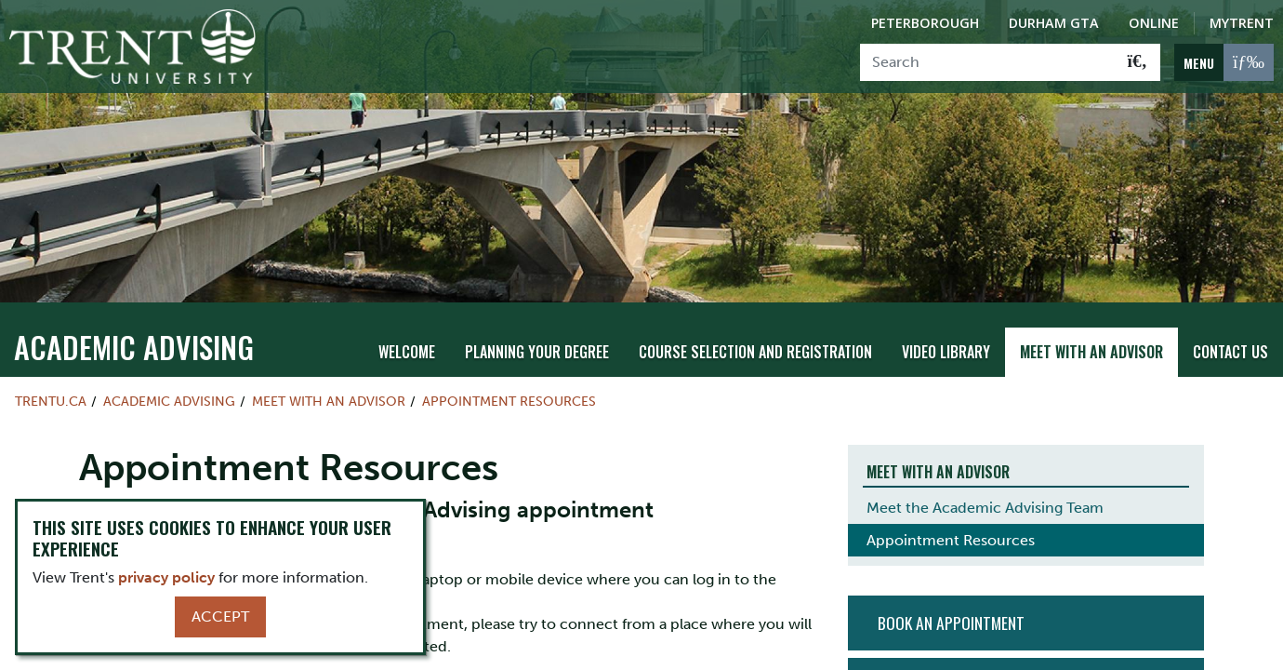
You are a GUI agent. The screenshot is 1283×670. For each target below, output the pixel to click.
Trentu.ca (50, 390)
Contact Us (1230, 341)
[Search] (988, 62)
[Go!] (1137, 62)
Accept (220, 616)
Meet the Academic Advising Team (985, 498)
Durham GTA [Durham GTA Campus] (1054, 23)
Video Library (946, 341)
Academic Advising (134, 336)
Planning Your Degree (537, 341)
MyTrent (1242, 23)
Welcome (406, 341)
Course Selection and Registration (755, 341)
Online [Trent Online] (1154, 23)
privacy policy (166, 577)
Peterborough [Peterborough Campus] (925, 23)
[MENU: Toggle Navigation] (1224, 62)
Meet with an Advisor (1091, 341)
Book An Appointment (951, 613)
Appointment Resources (509, 390)
